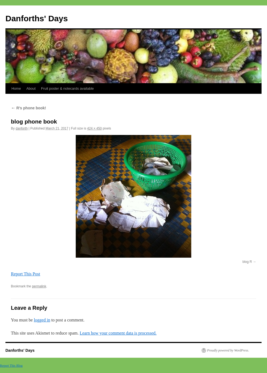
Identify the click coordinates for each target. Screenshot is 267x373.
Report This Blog (11, 366)
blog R (247, 262)
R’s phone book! (28, 108)
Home (16, 88)
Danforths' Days (36, 18)
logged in (42, 320)
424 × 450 (94, 128)
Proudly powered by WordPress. (228, 350)
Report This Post (25, 274)
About (31, 88)
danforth (22, 128)
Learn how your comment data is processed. (118, 333)
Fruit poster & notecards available (67, 88)
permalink (39, 286)
